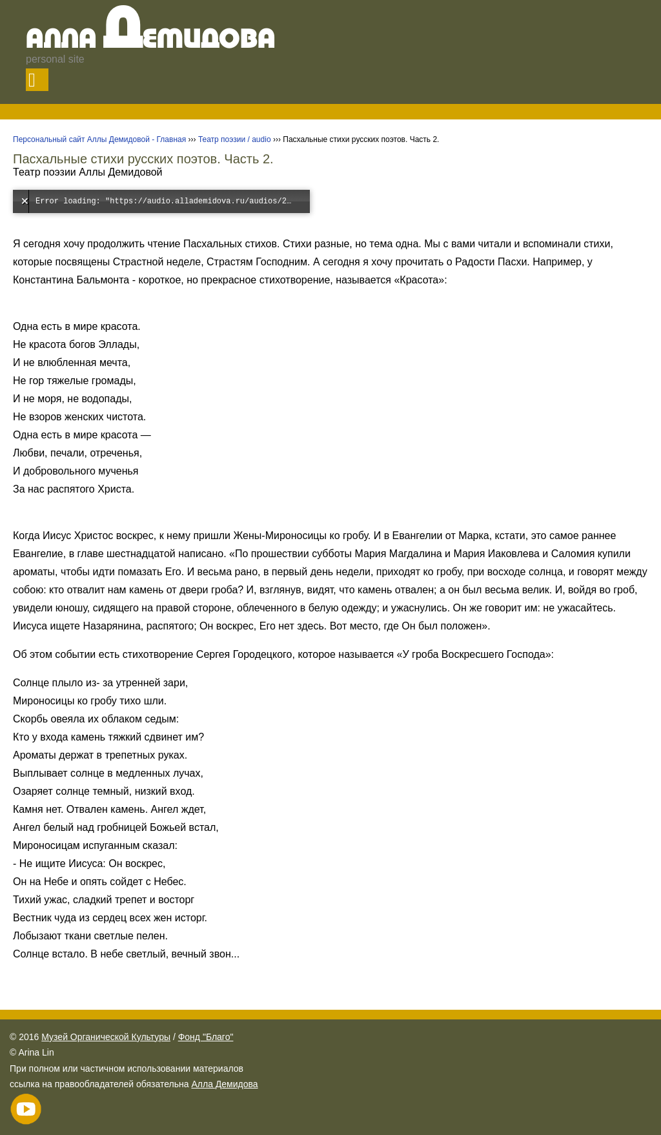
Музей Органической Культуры (105, 1037)
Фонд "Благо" (206, 1037)
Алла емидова (151, 40)
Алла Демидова (224, 1084)
